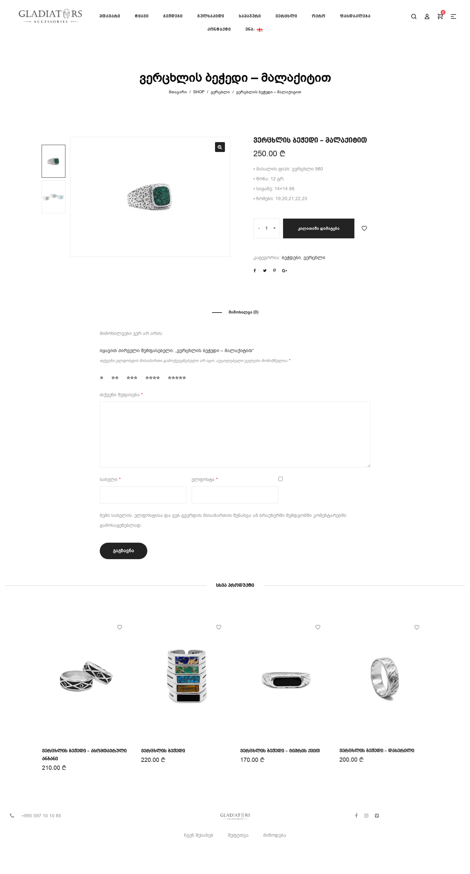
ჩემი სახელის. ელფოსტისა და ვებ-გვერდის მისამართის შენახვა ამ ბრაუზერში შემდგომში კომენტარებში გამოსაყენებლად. (223, 520)
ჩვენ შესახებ (198, 835)
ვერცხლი (220, 92)
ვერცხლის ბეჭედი (163, 750)
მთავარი (178, 92)
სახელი (110, 479)
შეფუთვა (238, 835)
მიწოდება (274, 835)
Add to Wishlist (364, 228)
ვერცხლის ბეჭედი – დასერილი (376, 749)
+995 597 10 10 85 (41, 816)
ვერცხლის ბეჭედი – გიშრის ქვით (280, 750)
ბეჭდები (291, 258)
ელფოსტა (205, 479)
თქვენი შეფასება (121, 395)
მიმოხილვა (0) (243, 312)
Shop (198, 92)
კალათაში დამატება (319, 228)
